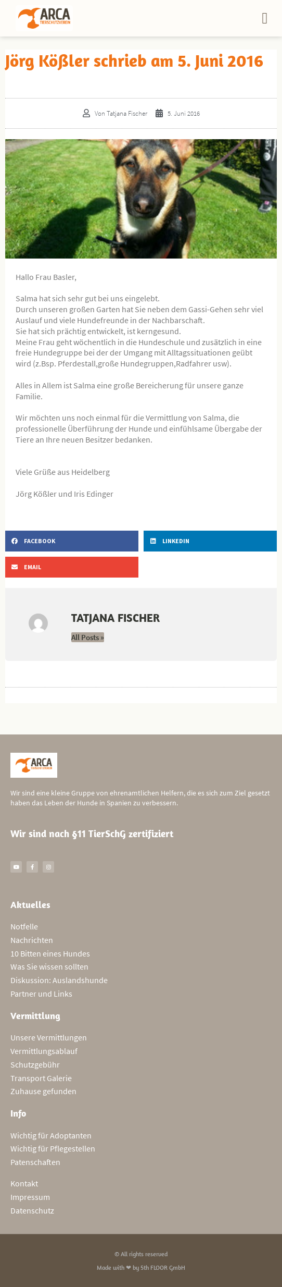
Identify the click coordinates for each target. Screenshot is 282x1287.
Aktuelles (30, 905)
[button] (265, 18)
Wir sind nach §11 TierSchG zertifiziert (91, 833)
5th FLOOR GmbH (162, 1267)
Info (18, 1113)
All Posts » (87, 637)
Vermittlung (35, 1016)
